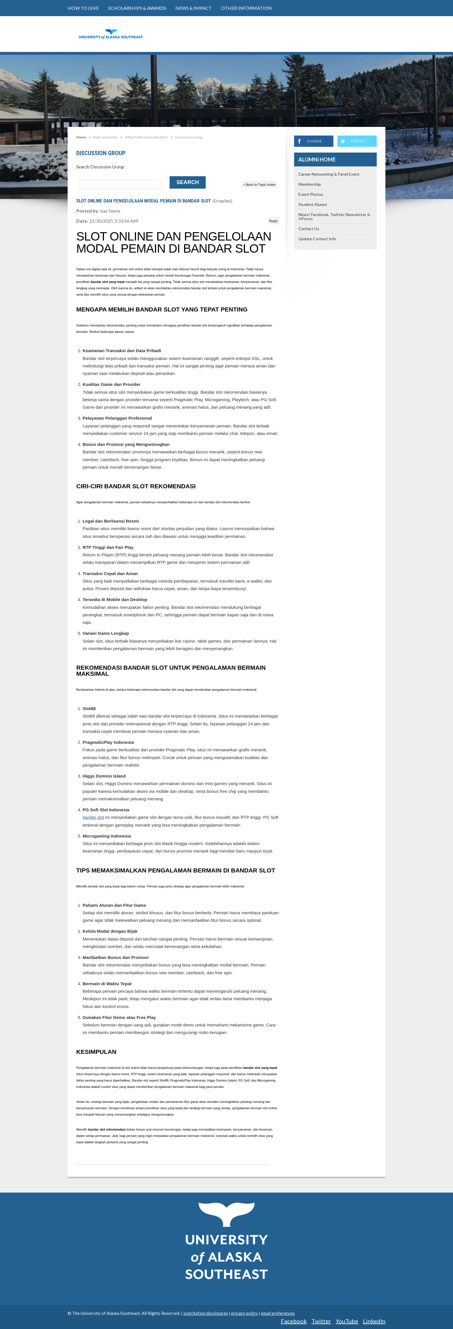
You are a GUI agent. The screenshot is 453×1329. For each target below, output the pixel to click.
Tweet (358, 141)
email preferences (278, 1313)
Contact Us (308, 228)
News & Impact (193, 8)
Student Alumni (312, 204)
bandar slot (93, 817)
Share (314, 141)
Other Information (246, 8)
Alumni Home (317, 159)
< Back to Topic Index (259, 184)
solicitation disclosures (205, 1313)
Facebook (294, 1320)
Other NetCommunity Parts (146, 137)
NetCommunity (105, 137)
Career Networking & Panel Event (328, 174)
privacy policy (244, 1313)
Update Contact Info (317, 238)
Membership (309, 184)
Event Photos (310, 194)
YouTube (347, 1320)
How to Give (83, 8)
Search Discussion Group (100, 166)
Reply (273, 221)
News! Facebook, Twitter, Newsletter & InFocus (334, 216)
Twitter (321, 1320)
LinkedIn (374, 1320)
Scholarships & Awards (137, 8)
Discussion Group (189, 137)
